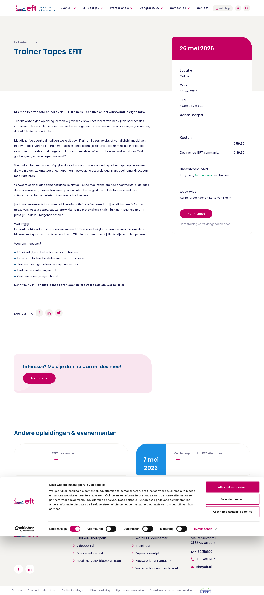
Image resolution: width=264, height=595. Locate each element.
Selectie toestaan (232, 558)
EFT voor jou (91, 8)
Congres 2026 (149, 8)
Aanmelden (196, 214)
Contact (203, 8)
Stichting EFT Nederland (209, 532)
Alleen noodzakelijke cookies (232, 570)
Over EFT (66, 8)
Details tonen (203, 587)
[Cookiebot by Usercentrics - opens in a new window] (24, 587)
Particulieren (82, 532)
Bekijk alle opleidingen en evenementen (214, 488)
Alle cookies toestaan (232, 545)
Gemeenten (178, 8)
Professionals (119, 8)
